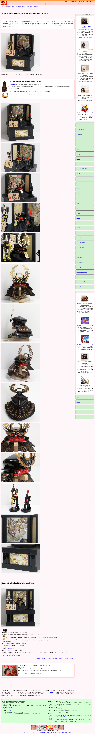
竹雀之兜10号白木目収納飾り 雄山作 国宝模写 (85, 73)
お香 (77, 416)
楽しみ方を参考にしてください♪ (34, 673)
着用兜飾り (69, 3)
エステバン (79, 411)
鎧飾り (40, 3)
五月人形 (9, 6)
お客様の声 (79, 286)
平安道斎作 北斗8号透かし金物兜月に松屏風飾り (85, 26)
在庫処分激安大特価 (81, 242)
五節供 (51, 692)
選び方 (78, 252)
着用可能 (78, 154)
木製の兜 (78, 159)
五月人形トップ (80, 124)
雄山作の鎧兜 (79, 134)
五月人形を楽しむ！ (81, 129)
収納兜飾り (60, 3)
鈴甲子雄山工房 (10, 648)
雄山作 (23, 6)
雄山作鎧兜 (89, 3)
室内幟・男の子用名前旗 (82, 168)
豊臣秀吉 (78, 198)
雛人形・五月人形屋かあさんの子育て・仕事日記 (43, 732)
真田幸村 (78, 223)
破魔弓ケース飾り (80, 247)
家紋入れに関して (80, 262)
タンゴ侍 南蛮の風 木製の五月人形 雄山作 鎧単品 (85, 50)
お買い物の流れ (80, 277)
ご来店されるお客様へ (81, 281)
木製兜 (79, 3)
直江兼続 (78, 232)
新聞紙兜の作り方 (80, 257)
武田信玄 (78, 208)
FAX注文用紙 (27, 713)
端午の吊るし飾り (80, 164)
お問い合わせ (79, 267)
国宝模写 (78, 173)
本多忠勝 (78, 213)
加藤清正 (78, 227)
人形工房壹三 (79, 237)
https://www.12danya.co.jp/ (13, 701)
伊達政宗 (78, 188)
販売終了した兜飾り (34, 6)
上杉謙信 (78, 203)
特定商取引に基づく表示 (82, 272)
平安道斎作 (79, 178)
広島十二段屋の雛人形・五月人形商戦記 (63, 732)
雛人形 (29, 695)
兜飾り (50, 3)
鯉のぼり (78, 402)
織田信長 (78, 183)
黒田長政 (78, 218)
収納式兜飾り (18, 6)
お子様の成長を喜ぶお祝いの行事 (35, 693)
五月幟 (22, 693)
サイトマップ (26, 732)
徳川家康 (27, 6)
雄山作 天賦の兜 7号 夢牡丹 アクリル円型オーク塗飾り (85, 303)
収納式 (60, 658)
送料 (56, 707)
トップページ (3, 6)
